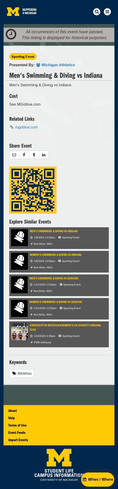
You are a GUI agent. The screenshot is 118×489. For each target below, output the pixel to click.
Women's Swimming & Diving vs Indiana (56, 255)
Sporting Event (23, 56)
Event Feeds (17, 432)
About (12, 410)
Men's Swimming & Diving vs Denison (54, 278)
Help (11, 417)
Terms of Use (17, 425)
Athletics (21, 373)
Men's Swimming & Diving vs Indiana (54, 231)
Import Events (18, 439)
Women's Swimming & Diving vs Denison (56, 302)
